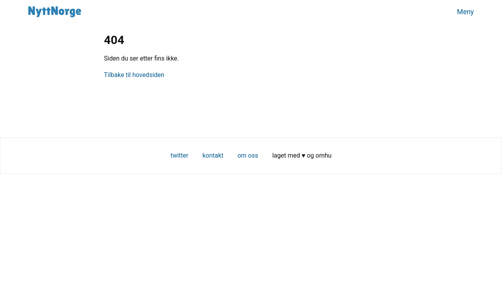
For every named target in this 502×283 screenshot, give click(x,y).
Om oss (247, 155)
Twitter (180, 155)
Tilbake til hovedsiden (134, 75)
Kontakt (212, 155)
